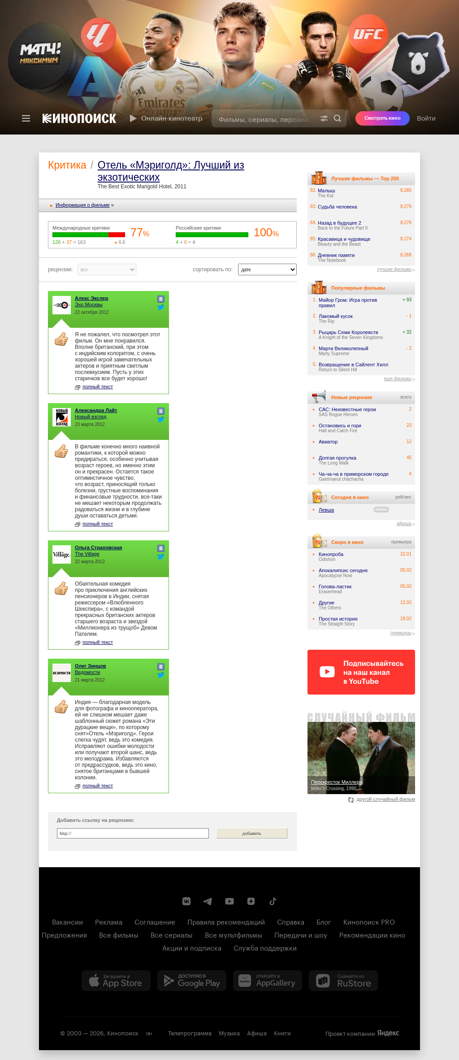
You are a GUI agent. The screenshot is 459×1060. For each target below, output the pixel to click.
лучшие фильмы (394, 269)
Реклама (108, 921)
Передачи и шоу (300, 934)
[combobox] (263, 118)
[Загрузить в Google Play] (191, 980)
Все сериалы (172, 934)
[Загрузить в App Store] (116, 980)
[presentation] (229, 67)
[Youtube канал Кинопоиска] (229, 901)
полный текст (94, 386)
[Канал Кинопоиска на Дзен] (251, 901)
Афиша (257, 1032)
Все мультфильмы (233, 934)
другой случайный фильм (381, 799)
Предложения (64, 934)
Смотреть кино (382, 118)
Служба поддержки (265, 947)
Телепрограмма (190, 1032)
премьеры (400, 632)
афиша (404, 523)
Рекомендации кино (372, 934)
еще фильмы (397, 378)
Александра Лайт (96, 410)
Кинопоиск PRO (369, 921)
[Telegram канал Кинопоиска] (208, 901)
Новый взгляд (90, 416)
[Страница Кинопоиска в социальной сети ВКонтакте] (186, 901)
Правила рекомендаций (226, 921)
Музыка (229, 1032)
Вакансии (67, 921)
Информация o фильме (83, 205)
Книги (282, 1032)
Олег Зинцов (90, 666)
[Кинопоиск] (79, 118)
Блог (323, 921)
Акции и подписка (191, 947)
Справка (290, 921)
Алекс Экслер (91, 298)
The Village (87, 553)
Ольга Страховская (98, 547)
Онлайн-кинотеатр (165, 118)
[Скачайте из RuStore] (343, 980)
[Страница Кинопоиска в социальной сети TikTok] (272, 901)
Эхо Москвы (89, 304)
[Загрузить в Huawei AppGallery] (267, 980)
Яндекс (388, 1033)
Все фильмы (119, 934)
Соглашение (154, 921)
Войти (426, 118)
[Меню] (26, 118)
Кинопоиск (123, 1032)
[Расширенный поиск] (324, 118)
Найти (337, 118)
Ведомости (87, 672)
